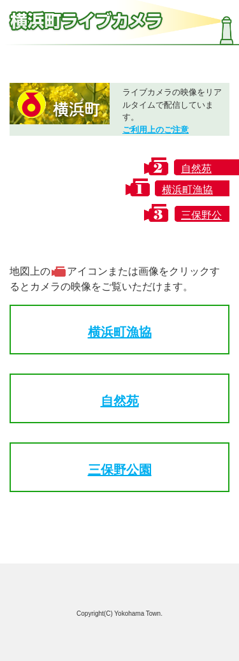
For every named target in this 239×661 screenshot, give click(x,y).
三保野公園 (120, 470)
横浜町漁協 (120, 332)
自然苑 (120, 401)
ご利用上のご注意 (155, 129)
